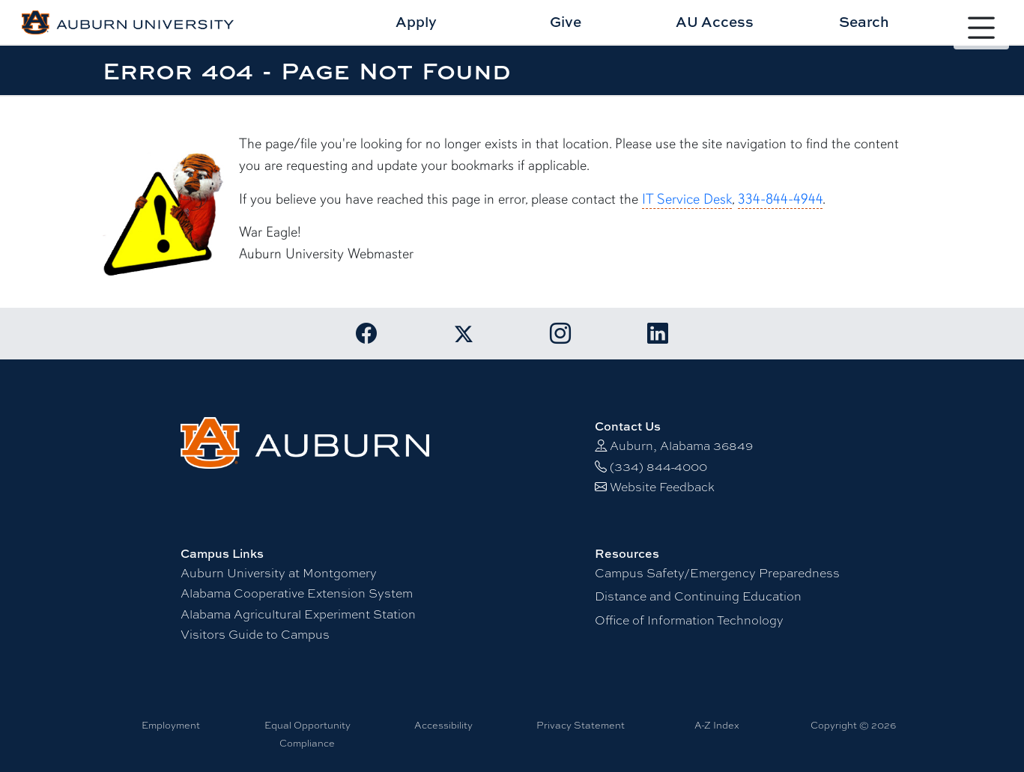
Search (864, 21)
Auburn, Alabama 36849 (681, 446)
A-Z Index (716, 725)
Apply (416, 21)
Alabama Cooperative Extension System (297, 593)
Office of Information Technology (689, 620)
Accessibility (443, 725)
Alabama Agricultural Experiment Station (298, 614)
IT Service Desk (687, 199)
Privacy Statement (580, 725)
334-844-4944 (780, 199)
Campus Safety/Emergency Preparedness (717, 573)
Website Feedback (662, 487)
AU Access (715, 21)
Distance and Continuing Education (698, 596)
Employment (171, 725)
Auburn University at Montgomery (279, 573)
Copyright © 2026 (853, 725)
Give (565, 21)
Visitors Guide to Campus (255, 634)
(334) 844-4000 (658, 467)
